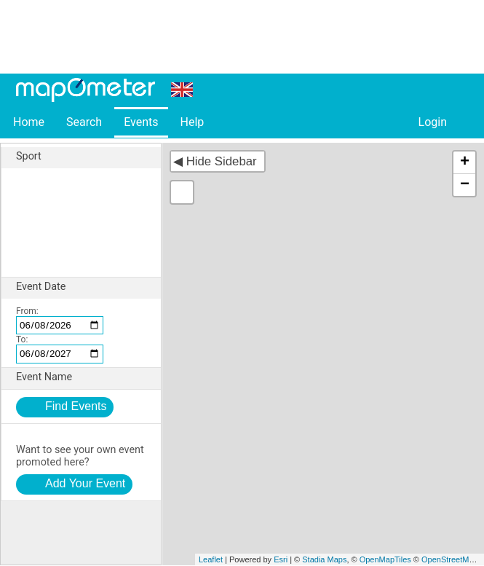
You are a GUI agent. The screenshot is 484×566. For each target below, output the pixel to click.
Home (28, 122)
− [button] (464, 185)
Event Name (88, 377)
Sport (88, 156)
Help (192, 122)
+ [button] (464, 162)
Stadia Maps (324, 559)
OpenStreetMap (449, 559)
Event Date (88, 287)
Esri (280, 559)
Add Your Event (85, 483)
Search (84, 122)
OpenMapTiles (385, 559)
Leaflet (211, 559)
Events (141, 122)
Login (432, 122)
